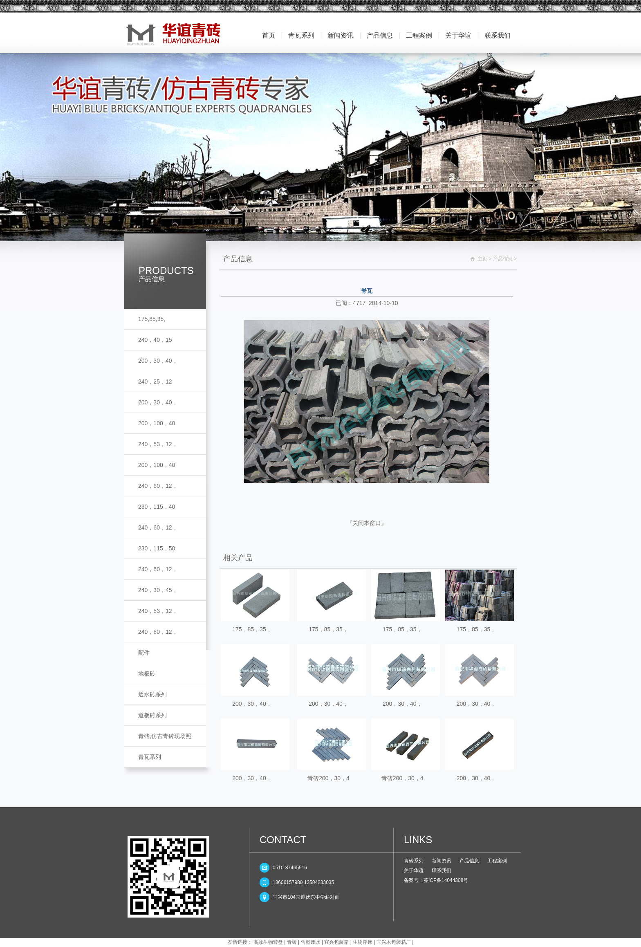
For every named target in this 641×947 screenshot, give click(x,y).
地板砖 (146, 673)
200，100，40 (156, 423)
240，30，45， (158, 590)
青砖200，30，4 (328, 778)
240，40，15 (155, 340)
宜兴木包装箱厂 (394, 942)
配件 (144, 652)
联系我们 (497, 35)
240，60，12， (158, 485)
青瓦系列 (301, 35)
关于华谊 (458, 35)
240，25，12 (155, 381)
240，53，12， (158, 444)
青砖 (292, 942)
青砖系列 (414, 861)
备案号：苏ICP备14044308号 (436, 880)
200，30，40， (158, 360)
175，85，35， (252, 629)
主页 (482, 259)
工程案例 (419, 35)
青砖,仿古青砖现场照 (164, 736)
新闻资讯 (340, 35)
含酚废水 (310, 942)
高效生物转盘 (268, 942)
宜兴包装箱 (336, 942)
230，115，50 (156, 548)
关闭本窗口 (366, 523)
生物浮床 (362, 942)
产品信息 (380, 35)
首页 (268, 35)
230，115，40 (156, 506)
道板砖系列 (152, 715)
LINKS (418, 839)
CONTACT (283, 839)
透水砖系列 (152, 694)
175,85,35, (151, 319)
